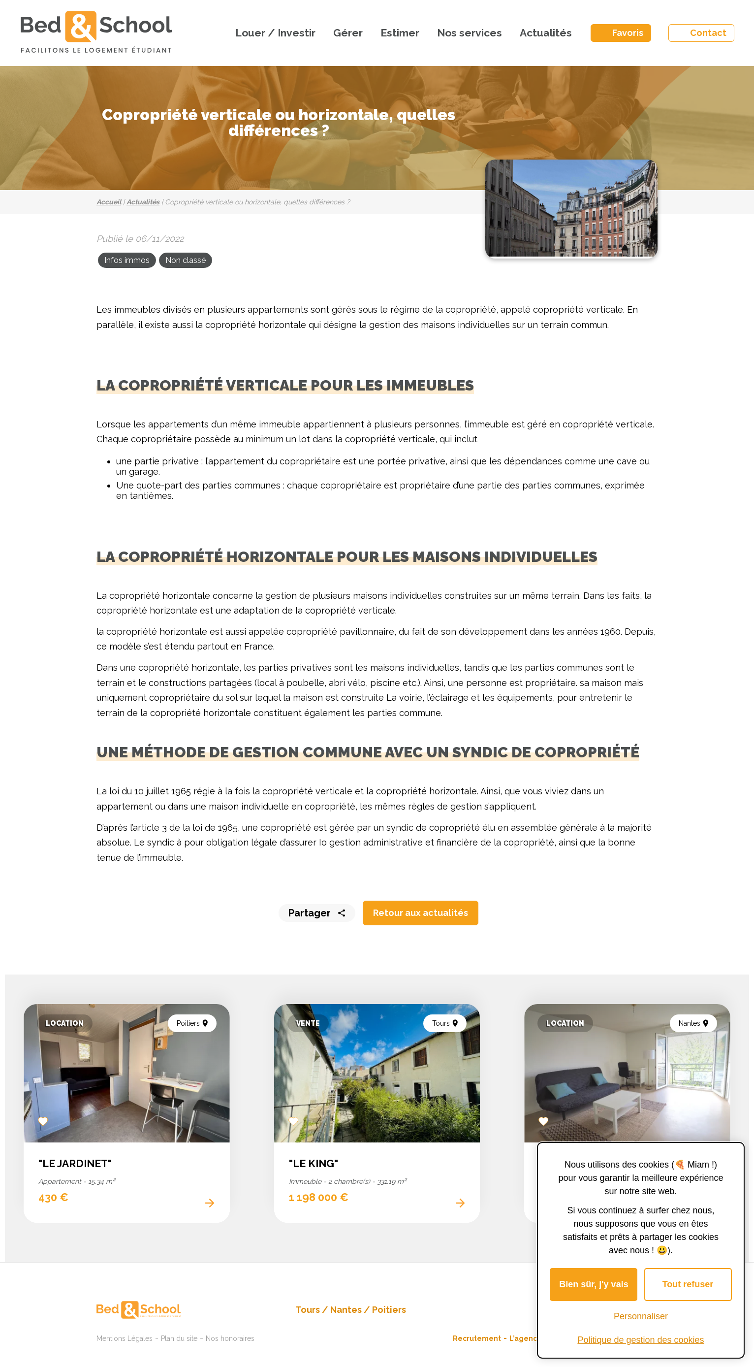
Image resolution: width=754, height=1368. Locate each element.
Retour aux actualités (420, 913)
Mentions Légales (124, 1338)
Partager (309, 913)
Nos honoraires (230, 1338)
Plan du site (179, 1338)
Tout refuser (688, 1284)
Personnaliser (641, 1316)
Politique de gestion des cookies (640, 1340)
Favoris (627, 33)
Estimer (399, 33)
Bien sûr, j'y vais (593, 1284)
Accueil (108, 202)
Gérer (348, 33)
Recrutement (477, 1338)
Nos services (469, 33)
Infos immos (127, 260)
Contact (708, 33)
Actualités (546, 33)
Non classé (185, 260)
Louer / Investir (275, 33)
